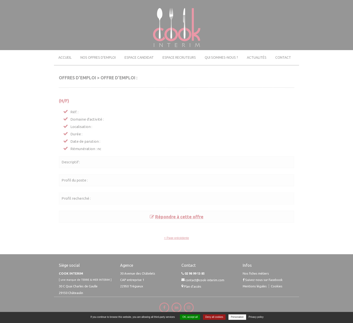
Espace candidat (139, 57)
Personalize (237, 317)
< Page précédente (176, 238)
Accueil (65, 57)
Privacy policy (256, 317)
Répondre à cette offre (179, 216)
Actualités (256, 57)
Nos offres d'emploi (98, 57)
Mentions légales (255, 286)
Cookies (276, 286)
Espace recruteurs (179, 57)
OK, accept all (190, 317)
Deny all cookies (214, 317)
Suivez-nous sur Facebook (263, 279)
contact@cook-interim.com (204, 279)
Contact (283, 57)
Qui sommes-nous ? (221, 57)
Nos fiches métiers (256, 273)
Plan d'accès (192, 286)
